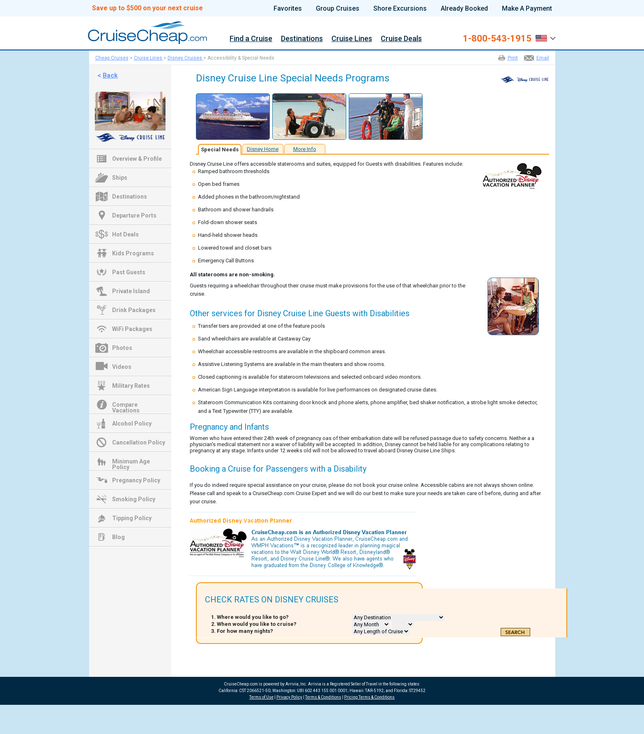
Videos (121, 367)
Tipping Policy (132, 518)
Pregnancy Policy (136, 480)
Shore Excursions (400, 8)
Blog (118, 537)
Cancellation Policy (138, 442)
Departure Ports (134, 215)
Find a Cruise (251, 39)
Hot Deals (125, 234)
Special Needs (220, 149)
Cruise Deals (401, 39)
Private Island (131, 291)
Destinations (302, 39)
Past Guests (128, 272)
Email (542, 58)
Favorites (288, 8)
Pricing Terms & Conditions (369, 697)
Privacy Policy (289, 697)
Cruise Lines (351, 39)
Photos (122, 348)
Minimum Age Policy (131, 462)
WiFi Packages (132, 329)
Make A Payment (527, 8)
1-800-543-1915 (497, 38)
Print (513, 58)
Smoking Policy (133, 499)
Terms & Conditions (323, 697)
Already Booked (464, 8)
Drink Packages (134, 310)
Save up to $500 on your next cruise (147, 8)
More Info (304, 149)
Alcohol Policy (132, 423)
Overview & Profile (137, 158)
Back (110, 75)
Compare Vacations (126, 405)
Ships (119, 177)
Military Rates (131, 385)
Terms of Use (261, 697)
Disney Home (262, 149)
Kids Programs (133, 253)
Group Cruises (337, 8)
